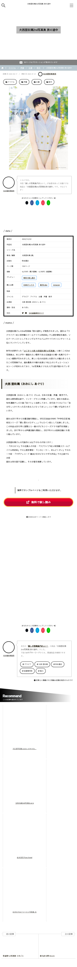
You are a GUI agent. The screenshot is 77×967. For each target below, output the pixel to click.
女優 (30, 68)
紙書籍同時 (28, 671)
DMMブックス (28, 285)
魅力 (41, 671)
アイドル (12, 68)
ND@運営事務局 (49, 74)
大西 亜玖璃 (43, 664)
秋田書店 (58, 664)
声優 (22, 68)
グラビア (27, 664)
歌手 (38, 68)
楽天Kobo (43, 285)
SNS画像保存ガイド (36, 313)
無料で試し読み (29, 278)
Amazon (56, 285)
